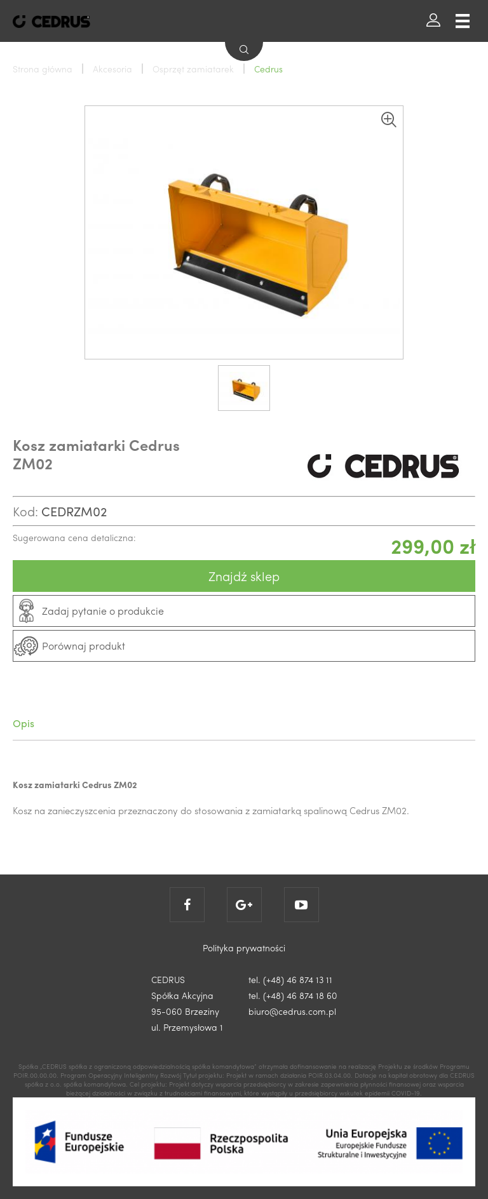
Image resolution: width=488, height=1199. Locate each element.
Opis (23, 723)
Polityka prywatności (244, 947)
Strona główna (42, 68)
